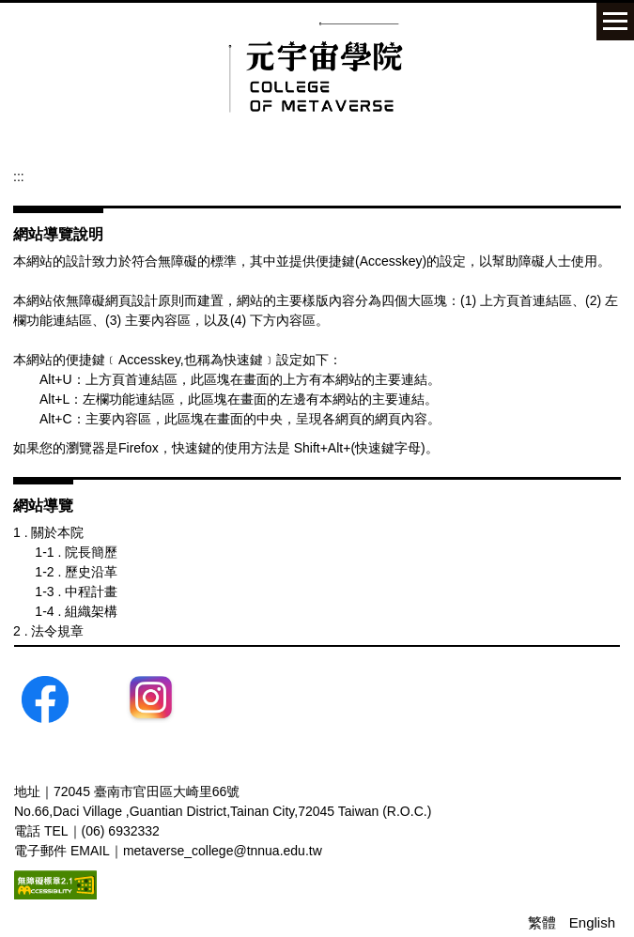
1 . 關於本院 (48, 532)
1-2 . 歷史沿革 (76, 571)
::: (18, 176)
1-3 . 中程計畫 (76, 591)
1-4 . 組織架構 (76, 611)
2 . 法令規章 (48, 630)
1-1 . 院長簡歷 (76, 552)
